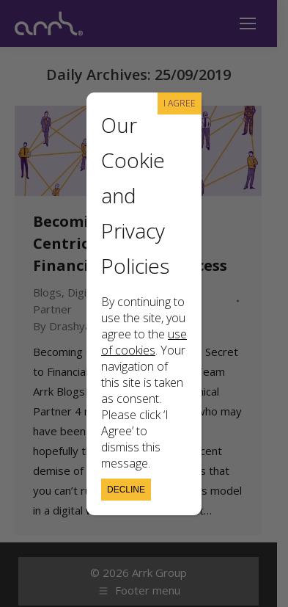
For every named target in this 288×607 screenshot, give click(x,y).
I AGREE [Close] (179, 103)
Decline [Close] (126, 489)
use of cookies (144, 342)
